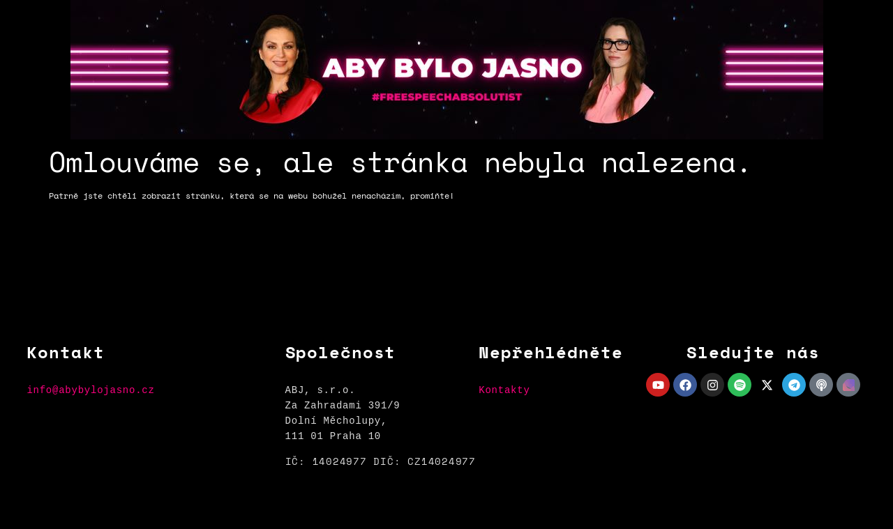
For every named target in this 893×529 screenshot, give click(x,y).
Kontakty (504, 390)
